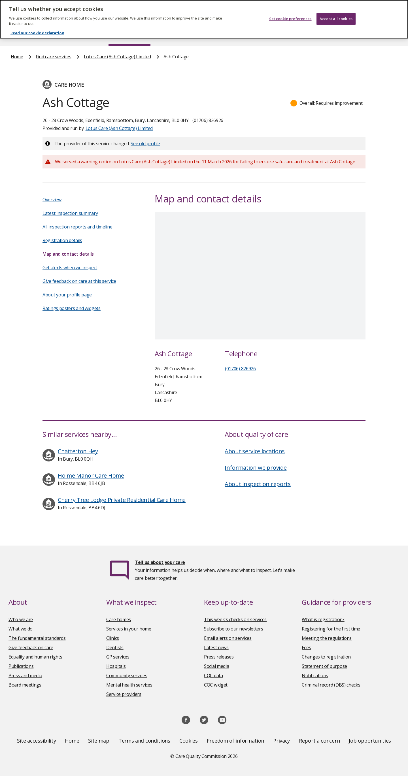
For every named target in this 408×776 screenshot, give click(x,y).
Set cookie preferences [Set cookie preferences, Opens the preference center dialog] (290, 18)
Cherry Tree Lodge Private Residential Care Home (122, 500)
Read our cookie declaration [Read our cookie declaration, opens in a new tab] (37, 32)
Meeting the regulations (327, 638)
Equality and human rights (35, 657)
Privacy (281, 740)
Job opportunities (370, 740)
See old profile (145, 143)
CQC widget (216, 685)
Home (17, 57)
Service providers (123, 694)
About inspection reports (258, 484)
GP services (117, 657)
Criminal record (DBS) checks (331, 685)
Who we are (20, 619)
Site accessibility (36, 740)
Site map (98, 740)
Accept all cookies (336, 18)
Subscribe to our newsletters (233, 629)
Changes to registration (326, 657)
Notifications (315, 675)
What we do (20, 629)
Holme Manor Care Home (91, 475)
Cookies (188, 740)
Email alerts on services (228, 638)
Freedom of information (235, 740)
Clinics (112, 638)
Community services (126, 675)
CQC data (213, 675)
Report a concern (319, 740)
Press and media (25, 675)
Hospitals (116, 666)
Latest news (216, 647)
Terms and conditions (144, 740)
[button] (327, 103)
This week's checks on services (235, 619)
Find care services (53, 57)
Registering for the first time (331, 629)
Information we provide (255, 467)
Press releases (219, 657)
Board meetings (24, 685)
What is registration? (323, 619)
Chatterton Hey (78, 451)
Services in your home (128, 629)
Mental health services (129, 685)
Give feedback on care (30, 647)
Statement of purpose (324, 666)
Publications (20, 666)
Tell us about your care (160, 562)
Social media (216, 666)
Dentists (115, 647)
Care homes (118, 619)
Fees (306, 647)
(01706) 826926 (240, 368)
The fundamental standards (37, 638)
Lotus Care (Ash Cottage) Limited (117, 57)
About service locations (255, 451)
